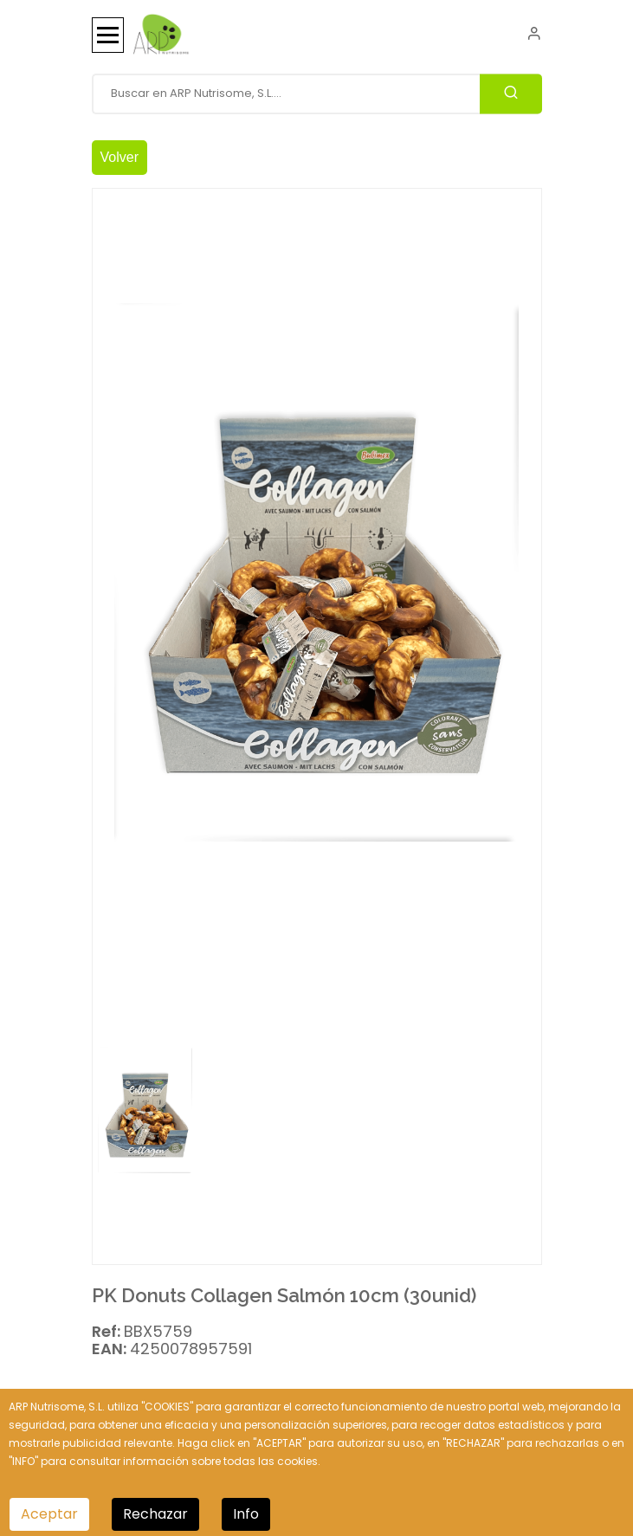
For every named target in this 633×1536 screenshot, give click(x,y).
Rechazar (155, 1514)
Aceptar (49, 1514)
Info (246, 1514)
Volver (119, 157)
